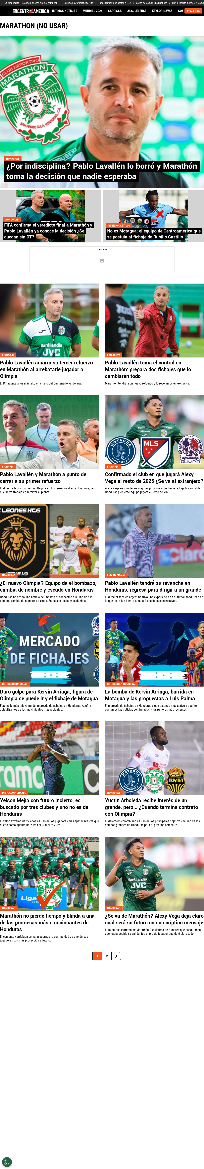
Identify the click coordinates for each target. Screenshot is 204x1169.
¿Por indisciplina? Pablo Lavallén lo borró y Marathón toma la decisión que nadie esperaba (101, 171)
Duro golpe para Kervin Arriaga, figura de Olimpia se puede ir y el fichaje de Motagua (49, 695)
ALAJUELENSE (136, 11)
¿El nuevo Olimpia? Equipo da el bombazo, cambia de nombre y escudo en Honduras (48, 587)
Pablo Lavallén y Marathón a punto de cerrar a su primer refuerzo (43, 478)
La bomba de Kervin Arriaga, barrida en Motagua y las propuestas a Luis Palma (150, 695)
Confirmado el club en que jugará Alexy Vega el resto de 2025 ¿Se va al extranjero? (154, 478)
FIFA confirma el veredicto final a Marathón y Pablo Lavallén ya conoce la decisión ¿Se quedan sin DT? (48, 231)
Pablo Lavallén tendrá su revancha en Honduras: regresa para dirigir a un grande (153, 587)
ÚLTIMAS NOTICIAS (64, 11)
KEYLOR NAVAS (162, 11)
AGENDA (193, 11)
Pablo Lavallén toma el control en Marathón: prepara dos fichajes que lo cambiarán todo (148, 369)
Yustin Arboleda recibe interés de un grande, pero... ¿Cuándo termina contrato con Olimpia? (151, 807)
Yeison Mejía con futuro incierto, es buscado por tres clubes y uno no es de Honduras (44, 807)
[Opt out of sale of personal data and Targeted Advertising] (7, 1162)
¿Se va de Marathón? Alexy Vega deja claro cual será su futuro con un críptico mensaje (154, 919)
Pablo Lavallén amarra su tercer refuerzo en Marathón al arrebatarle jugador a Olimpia (46, 369)
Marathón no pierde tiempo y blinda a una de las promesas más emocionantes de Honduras (47, 922)
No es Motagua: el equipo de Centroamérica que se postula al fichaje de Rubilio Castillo (154, 234)
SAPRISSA (115, 11)
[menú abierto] (7, 11)
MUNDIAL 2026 (92, 11)
